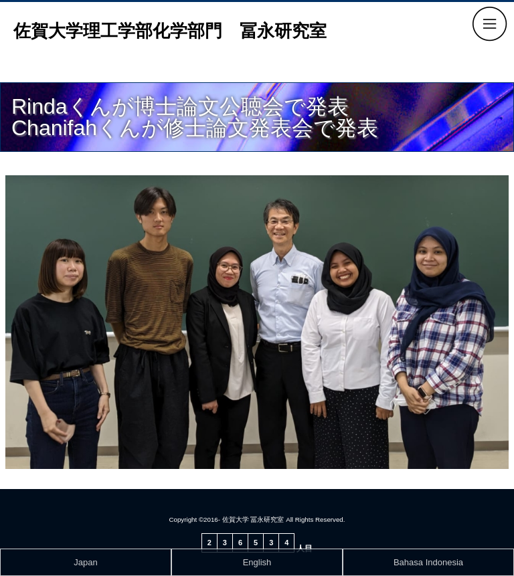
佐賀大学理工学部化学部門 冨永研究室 (170, 31)
